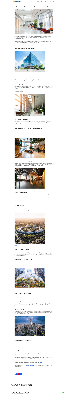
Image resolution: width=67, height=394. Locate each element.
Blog (43, 1)
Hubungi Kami (50, 1)
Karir (46, 1)
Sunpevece (42, 362)
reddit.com (16, 245)
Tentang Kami (37, 1)
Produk (41, 1)
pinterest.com (16, 289)
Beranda (32, 1)
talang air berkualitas (30, 365)
